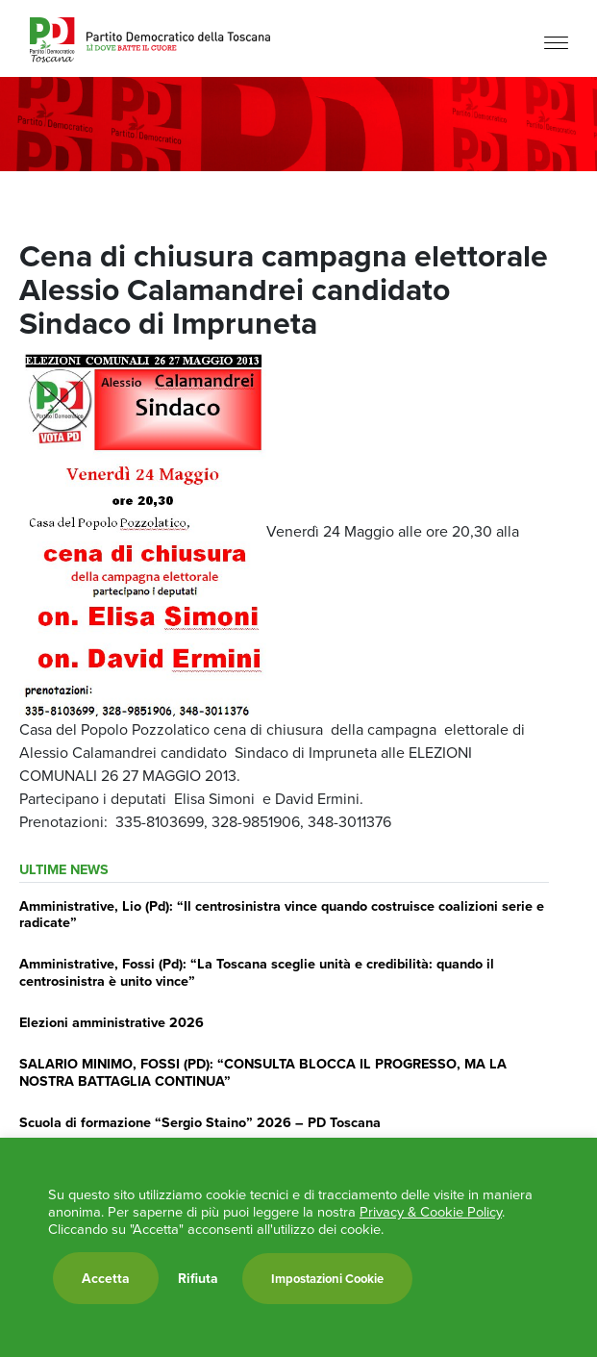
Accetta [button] (106, 1278)
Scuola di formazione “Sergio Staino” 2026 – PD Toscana (200, 1122)
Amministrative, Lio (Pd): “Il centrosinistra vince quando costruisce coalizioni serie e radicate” (281, 913)
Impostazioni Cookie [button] (327, 1278)
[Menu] (556, 40)
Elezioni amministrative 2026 (111, 1022)
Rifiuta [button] (198, 1278)
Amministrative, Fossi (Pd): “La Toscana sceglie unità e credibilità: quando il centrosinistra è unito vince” (256, 971)
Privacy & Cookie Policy (431, 1211)
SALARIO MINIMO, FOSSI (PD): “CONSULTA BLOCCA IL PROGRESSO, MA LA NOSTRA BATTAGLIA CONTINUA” (263, 1071)
